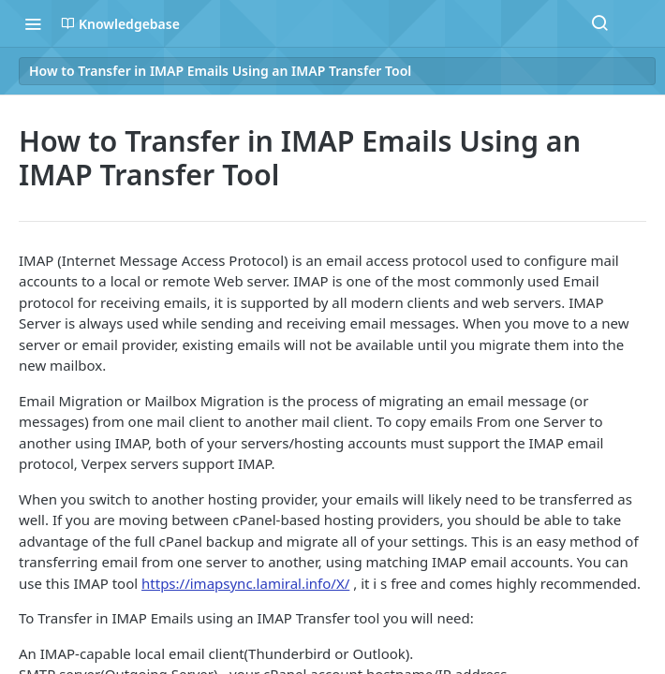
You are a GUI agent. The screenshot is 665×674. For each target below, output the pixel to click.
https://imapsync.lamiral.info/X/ (245, 583)
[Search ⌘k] (599, 23)
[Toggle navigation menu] (33, 23)
